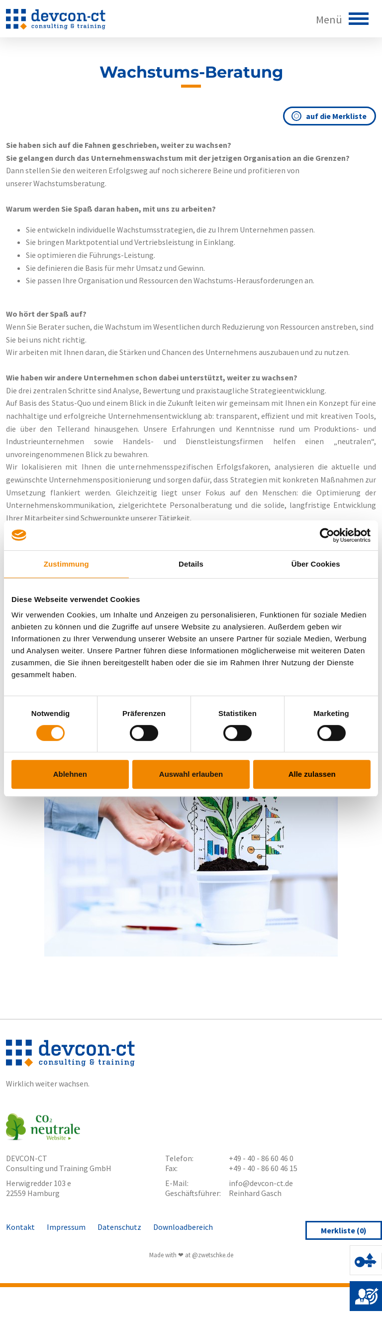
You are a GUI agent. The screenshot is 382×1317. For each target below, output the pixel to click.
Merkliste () (344, 1230)
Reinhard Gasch (255, 1193)
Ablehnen (70, 774)
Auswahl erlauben (191, 774)
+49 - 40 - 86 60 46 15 (263, 1168)
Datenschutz (119, 1227)
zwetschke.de (215, 1255)
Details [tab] (191, 564)
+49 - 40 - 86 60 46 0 (261, 1158)
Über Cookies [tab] (315, 564)
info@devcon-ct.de (261, 1183)
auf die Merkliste (329, 116)
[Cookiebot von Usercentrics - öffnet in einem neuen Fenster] (327, 535)
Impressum (66, 1227)
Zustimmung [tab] (66, 564)
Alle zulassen (312, 774)
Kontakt (20, 1227)
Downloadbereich (183, 1227)
